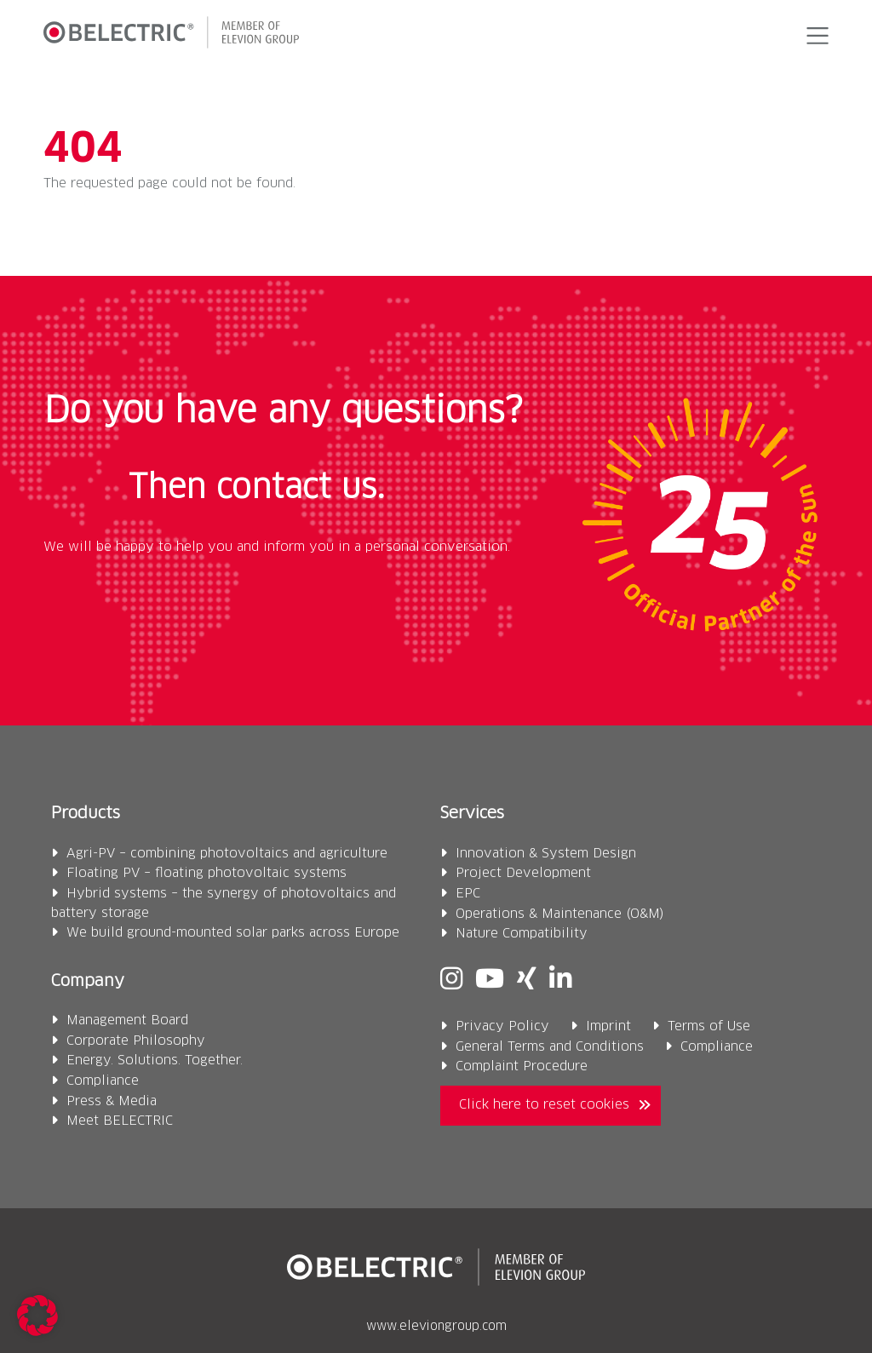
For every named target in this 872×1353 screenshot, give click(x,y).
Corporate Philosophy (135, 1041)
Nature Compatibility (522, 933)
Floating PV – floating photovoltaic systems (206, 873)
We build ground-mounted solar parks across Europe (232, 932)
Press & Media (111, 1101)
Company (87, 981)
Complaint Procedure (522, 1066)
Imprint (608, 1026)
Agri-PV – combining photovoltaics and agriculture (226, 853)
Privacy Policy (502, 1026)
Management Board (127, 1020)
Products (85, 813)
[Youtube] (489, 980)
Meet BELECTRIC (119, 1121)
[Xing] (526, 980)
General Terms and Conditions (550, 1047)
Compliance (102, 1081)
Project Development (523, 873)
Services (472, 813)
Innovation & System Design (546, 853)
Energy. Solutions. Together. (154, 1060)
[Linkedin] (560, 980)
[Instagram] (451, 980)
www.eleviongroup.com (436, 1327)
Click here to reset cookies (544, 1104)
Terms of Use (709, 1026)
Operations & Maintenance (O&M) (560, 914)
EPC (468, 893)
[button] (814, 36)
